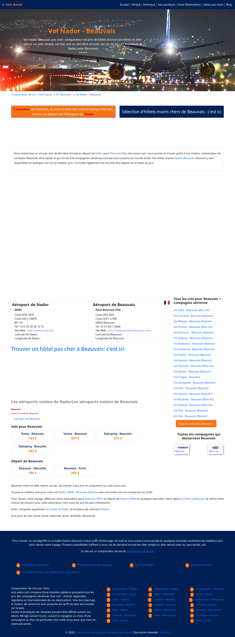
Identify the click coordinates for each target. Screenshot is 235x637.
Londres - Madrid (161, 599)
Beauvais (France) (87, 492)
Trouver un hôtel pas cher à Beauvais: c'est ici (67, 348)
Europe (124, 4)
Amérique (149, 4)
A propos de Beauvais (27, 419)
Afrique (135, 4)
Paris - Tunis (200, 620)
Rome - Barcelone (162, 610)
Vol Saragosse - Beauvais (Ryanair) (194, 382)
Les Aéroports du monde (117, 632)
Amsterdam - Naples (122, 589)
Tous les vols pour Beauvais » (196, 423)
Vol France (45, 94)
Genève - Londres (162, 604)
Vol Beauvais (63, 94)
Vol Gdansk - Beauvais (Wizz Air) (193, 405)
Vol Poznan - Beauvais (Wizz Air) (193, 327)
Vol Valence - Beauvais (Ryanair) (193, 338)
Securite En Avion (198, 565)
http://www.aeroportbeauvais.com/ (130, 330)
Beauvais (115, 153)
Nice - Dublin (117, 610)
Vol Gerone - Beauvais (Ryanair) (193, 360)
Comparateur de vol (23, 94)
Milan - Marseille (162, 594)
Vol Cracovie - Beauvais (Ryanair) (193, 316)
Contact (165, 632)
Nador (99, 153)
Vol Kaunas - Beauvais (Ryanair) (193, 394)
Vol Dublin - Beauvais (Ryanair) (192, 355)
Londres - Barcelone (205, 610)
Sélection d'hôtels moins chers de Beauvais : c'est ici (171, 111)
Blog (229, 4)
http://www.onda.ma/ (40, 330)
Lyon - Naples (118, 599)
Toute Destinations (189, 4)
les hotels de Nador (58, 509)
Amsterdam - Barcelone (206, 599)
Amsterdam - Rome (121, 594)
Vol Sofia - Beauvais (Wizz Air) (191, 310)
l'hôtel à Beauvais (194, 499)
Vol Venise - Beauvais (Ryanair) (192, 371)
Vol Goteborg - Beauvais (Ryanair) (194, 349)
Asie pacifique (166, 4)
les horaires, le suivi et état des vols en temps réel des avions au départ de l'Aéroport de (63, 111)
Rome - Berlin (201, 594)
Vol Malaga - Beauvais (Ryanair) (193, 321)
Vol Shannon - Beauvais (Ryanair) (194, 332)
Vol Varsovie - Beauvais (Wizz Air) (194, 366)
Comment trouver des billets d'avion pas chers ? (48, 572)
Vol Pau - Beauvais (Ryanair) (191, 416)
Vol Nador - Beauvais (88, 94)
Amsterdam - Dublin (163, 589)
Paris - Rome (117, 620)
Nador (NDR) (66, 492)
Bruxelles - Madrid (121, 604)
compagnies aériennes (140, 551)
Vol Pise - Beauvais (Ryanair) (191, 410)
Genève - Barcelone (121, 615)
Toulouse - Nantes (204, 615)
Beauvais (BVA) (94, 499)
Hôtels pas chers (213, 4)
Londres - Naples (203, 604)
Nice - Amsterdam (162, 615)
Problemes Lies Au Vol (32, 565)
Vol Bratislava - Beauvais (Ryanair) (194, 343)
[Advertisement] (117, 133)
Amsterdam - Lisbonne (207, 589)
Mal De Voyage (141, 565)
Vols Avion (12, 4)
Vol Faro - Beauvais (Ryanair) (191, 388)
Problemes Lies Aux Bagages (92, 565)
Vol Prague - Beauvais (187, 377)
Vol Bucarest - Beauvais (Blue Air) (194, 399)
